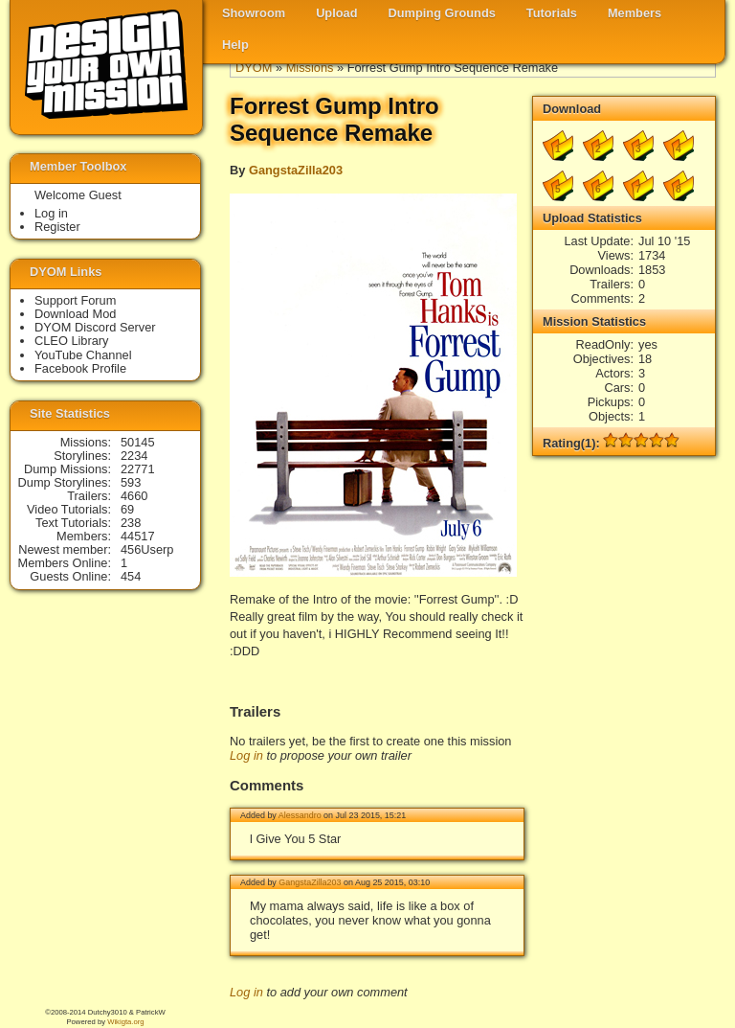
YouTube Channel (83, 355)
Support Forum (75, 300)
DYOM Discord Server (95, 327)
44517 (138, 536)
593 (131, 482)
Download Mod (75, 314)
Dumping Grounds (442, 13)
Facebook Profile (80, 368)
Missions (310, 67)
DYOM (253, 67)
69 (127, 509)
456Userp (147, 549)
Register (57, 226)
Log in (246, 755)
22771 (138, 469)
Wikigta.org (125, 1021)
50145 (138, 442)
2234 (134, 455)
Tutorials (551, 13)
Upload (336, 13)
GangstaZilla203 (296, 170)
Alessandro (300, 815)
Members (634, 13)
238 (131, 522)
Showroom (253, 13)
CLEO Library (71, 340)
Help (235, 44)
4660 (134, 496)
